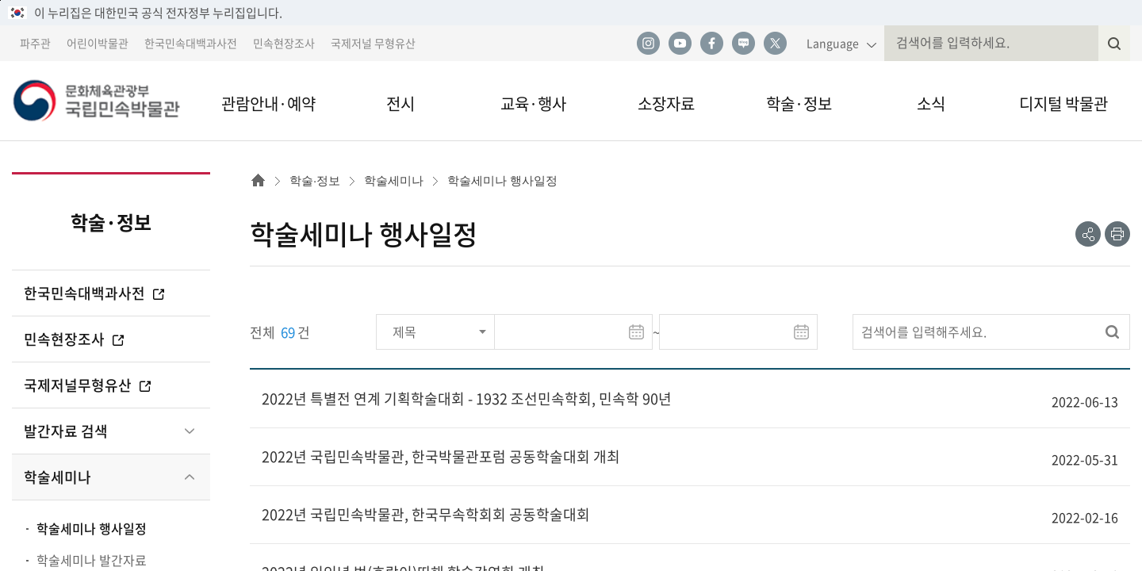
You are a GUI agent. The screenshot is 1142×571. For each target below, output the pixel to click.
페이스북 (711, 44)
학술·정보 (799, 103)
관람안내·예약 (268, 103)
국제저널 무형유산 (373, 43)
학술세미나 (57, 477)
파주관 (35, 43)
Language (833, 43)
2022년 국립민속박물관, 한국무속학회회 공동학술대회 (426, 514)
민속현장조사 (284, 43)
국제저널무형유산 (88, 385)
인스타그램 (648, 44)
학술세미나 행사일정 (91, 528)
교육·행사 (533, 103)
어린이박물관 (97, 43)
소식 (931, 103)
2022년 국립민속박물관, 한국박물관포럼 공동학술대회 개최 (441, 456)
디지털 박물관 (1063, 103)
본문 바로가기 (0, 0)
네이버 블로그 (743, 44)
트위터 (775, 44)
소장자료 (666, 103)
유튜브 (680, 44)
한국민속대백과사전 (190, 43)
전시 (400, 103)
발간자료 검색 (66, 431)
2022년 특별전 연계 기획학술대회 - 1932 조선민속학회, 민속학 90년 (467, 398)
